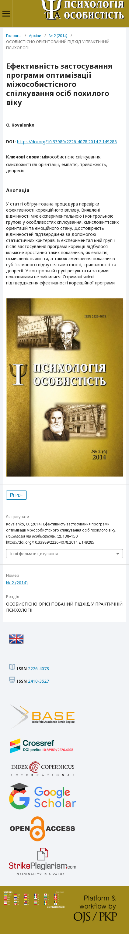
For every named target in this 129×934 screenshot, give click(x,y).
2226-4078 (38, 668)
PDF (19, 495)
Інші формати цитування (34, 553)
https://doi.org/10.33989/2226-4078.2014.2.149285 (67, 141)
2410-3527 (38, 681)
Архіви (35, 35)
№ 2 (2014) (58, 35)
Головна (14, 35)
